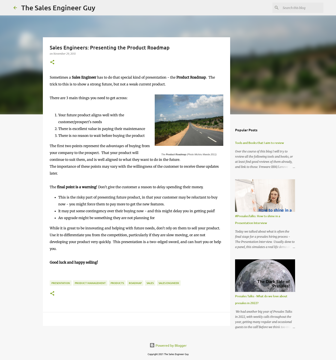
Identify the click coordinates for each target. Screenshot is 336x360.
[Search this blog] (300, 8)
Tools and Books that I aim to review (259, 143)
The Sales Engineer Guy (58, 7)
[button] (52, 62)
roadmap (135, 283)
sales (150, 283)
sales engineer (169, 283)
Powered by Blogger (168, 345)
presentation (60, 283)
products (117, 283)
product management (90, 283)
